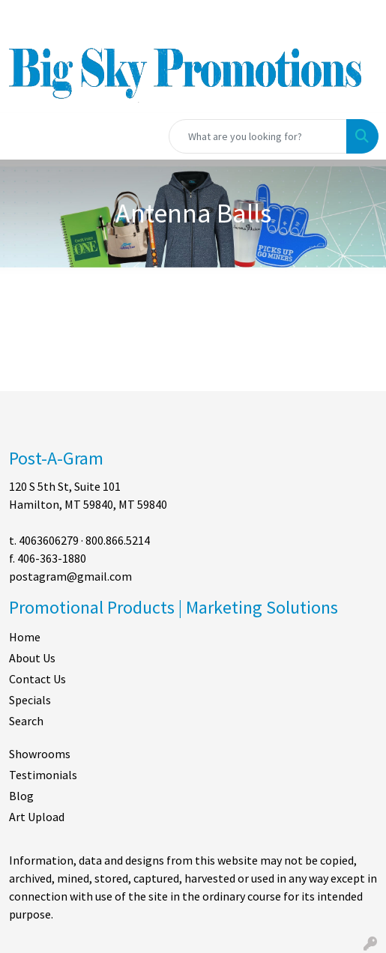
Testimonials (43, 774)
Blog (21, 795)
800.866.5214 (117, 540)
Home (24, 636)
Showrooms (39, 753)
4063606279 (49, 540)
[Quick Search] (258, 136)
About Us (32, 657)
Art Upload (36, 816)
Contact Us (37, 678)
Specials (30, 699)
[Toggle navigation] (23, 136)
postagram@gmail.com (70, 576)
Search (26, 720)
